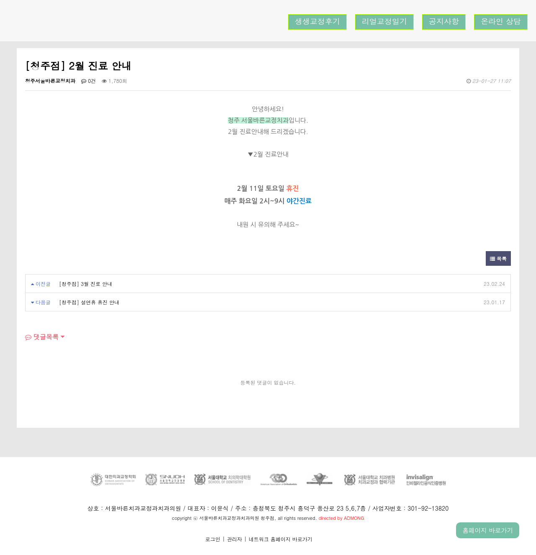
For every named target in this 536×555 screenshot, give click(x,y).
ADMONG (354, 518)
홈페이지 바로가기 (487, 530)
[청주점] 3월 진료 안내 (85, 283)
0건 (88, 80)
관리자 (234, 538)
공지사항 (444, 21)
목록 (498, 258)
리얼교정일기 (384, 21)
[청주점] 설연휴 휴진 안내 (89, 302)
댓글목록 (42, 336)
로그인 (212, 538)
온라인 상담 (501, 21)
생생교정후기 (317, 21)
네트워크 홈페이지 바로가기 (280, 538)
